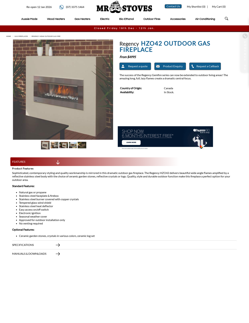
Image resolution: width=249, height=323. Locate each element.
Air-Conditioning (205, 19)
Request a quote (133, 66)
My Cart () (219, 6)
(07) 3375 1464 (75, 6)
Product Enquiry (169, 66)
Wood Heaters (56, 19)
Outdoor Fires (151, 19)
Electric (104, 19)
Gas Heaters (82, 19)
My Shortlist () (195, 6)
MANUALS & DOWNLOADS (36, 254)
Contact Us (173, 6)
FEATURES (36, 162)
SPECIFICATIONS (36, 245)
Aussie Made (29, 19)
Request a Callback (204, 66)
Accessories (178, 19)
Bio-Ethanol (126, 19)
